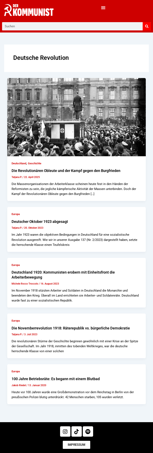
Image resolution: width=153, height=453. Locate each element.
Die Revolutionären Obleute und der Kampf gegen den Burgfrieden (66, 170)
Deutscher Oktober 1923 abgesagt (40, 221)
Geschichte (34, 163)
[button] (103, 7)
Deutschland (19, 163)
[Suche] (147, 26)
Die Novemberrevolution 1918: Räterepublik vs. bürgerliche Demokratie (71, 328)
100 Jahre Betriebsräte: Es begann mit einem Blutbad (56, 379)
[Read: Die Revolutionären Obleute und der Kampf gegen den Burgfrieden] (76, 117)
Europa (16, 214)
